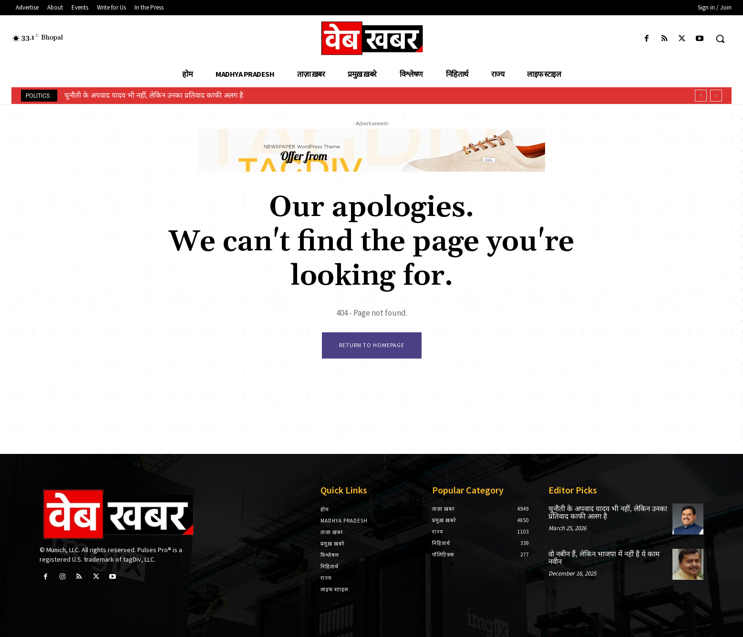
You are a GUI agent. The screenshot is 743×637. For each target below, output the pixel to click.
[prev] (701, 96)
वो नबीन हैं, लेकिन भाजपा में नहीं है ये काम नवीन (604, 558)
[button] (720, 38)
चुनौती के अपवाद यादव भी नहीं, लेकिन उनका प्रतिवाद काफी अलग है (153, 95)
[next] (716, 96)
